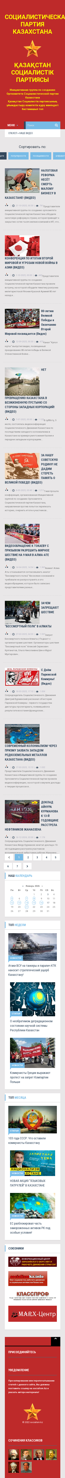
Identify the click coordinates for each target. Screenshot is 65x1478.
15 (34, 902)
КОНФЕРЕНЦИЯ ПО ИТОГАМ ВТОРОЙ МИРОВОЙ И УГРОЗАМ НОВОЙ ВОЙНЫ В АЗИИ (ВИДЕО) (31, 262)
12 (12, 902)
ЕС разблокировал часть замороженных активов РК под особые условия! (30, 1228)
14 (26, 902)
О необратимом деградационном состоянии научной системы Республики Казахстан (31, 1025)
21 (26, 907)
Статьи (16, 1013)
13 (19, 902)
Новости (15, 958)
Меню (12, 125)
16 (41, 902)
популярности (18, 155)
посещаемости (41, 155)
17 (48, 902)
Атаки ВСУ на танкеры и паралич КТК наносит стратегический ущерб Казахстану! (32, 970)
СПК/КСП (12, 133)
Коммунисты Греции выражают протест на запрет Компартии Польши (30, 1077)
